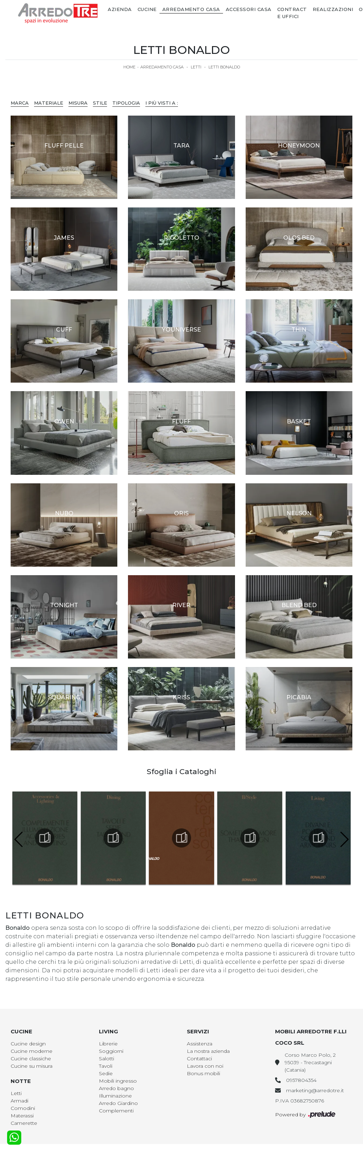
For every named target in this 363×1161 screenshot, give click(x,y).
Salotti (106, 1058)
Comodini (23, 1108)
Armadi (19, 1101)
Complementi (116, 1110)
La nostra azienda (208, 1051)
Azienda (120, 9)
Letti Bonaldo (224, 67)
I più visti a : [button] (161, 103)
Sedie (106, 1073)
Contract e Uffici (292, 12)
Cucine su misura (31, 1066)
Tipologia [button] (126, 103)
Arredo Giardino (118, 1103)
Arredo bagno (116, 1088)
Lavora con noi (205, 1066)
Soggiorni (111, 1051)
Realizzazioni (333, 9)
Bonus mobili (203, 1073)
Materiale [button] (48, 103)
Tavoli (105, 1066)
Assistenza (199, 1043)
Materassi (22, 1115)
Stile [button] (100, 103)
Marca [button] (20, 103)
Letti (196, 67)
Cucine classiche (31, 1058)
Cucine (147, 9)
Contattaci (199, 1058)
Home (129, 67)
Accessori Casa (249, 9)
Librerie (108, 1043)
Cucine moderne (31, 1051)
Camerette (24, 1123)
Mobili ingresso (118, 1081)
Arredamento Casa (191, 9)
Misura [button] (78, 103)
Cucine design (28, 1043)
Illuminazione (115, 1096)
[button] (344, 839)
